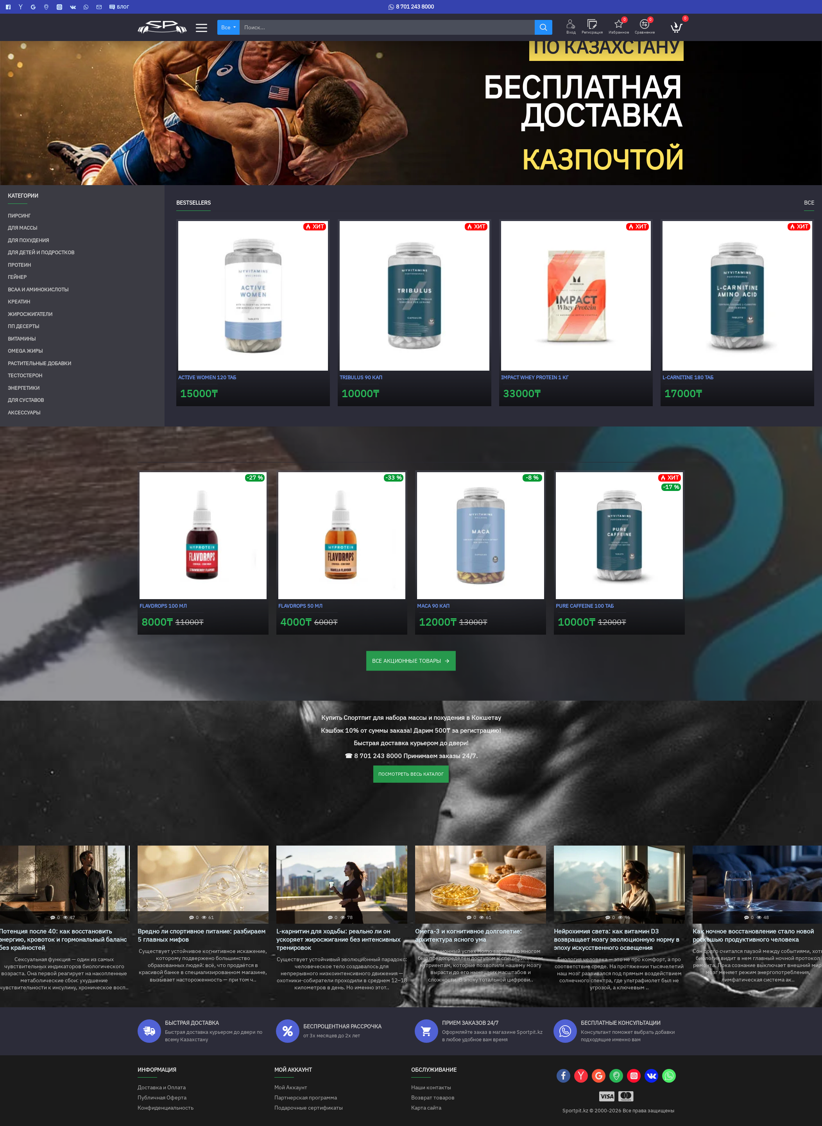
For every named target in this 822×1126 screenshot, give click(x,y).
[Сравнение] (645, 27)
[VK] (74, 7)
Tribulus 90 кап (361, 377)
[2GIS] (47, 7)
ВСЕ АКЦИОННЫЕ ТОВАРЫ (406, 661)
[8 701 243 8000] (411, 7)
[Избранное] (619, 27)
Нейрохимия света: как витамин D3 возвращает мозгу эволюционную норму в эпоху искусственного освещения (616, 939)
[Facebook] (9, 7)
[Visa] (606, 1096)
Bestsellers (193, 203)
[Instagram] (60, 7)
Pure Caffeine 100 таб (585, 606)
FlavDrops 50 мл (300, 606)
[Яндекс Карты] (21, 7)
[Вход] (571, 27)
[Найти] (543, 27)
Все (809, 203)
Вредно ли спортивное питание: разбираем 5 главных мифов (201, 935)
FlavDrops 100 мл (163, 606)
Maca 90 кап (433, 606)
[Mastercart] (626, 1096)
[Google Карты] (34, 7)
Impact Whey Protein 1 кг (534, 377)
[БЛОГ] (119, 7)
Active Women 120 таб (207, 377)
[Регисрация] (592, 27)
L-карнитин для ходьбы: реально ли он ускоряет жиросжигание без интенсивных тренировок (338, 939)
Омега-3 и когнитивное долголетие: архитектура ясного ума (468, 935)
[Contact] (100, 7)
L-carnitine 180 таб (688, 377)
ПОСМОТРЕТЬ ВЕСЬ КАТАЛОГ (411, 774)
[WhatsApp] (87, 7)
